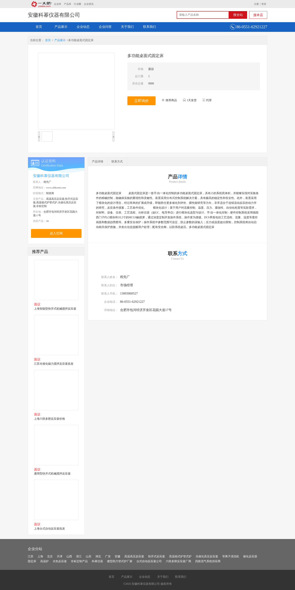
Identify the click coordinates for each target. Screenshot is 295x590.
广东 (108, 556)
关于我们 (127, 26)
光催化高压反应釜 (207, 556)
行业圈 (77, 4)
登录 (263, 4)
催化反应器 (250, 556)
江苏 (30, 556)
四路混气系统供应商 (208, 561)
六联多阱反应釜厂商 (178, 561)
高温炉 (44, 561)
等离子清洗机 (230, 556)
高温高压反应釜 (134, 556)
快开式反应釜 (156, 556)
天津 (59, 556)
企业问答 (105, 26)
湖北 (98, 556)
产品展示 (61, 26)
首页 (39, 26)
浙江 (79, 556)
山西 (69, 556)
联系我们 (149, 26)
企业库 (57, 4)
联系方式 (117, 161)
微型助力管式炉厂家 (119, 561)
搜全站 (238, 15)
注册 (256, 4)
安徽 (117, 556)
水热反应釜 (60, 561)
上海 (40, 556)
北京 (50, 556)
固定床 (32, 561)
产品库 (67, 4)
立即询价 (141, 101)
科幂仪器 (97, 561)
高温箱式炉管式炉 (180, 556)
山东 (88, 556)
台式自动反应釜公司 (149, 561)
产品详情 (97, 161)
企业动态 (83, 26)
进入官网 (56, 233)
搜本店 (258, 15)
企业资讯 (89, 4)
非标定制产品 (79, 561)
